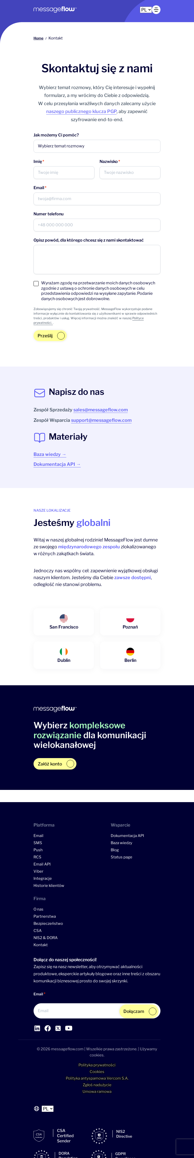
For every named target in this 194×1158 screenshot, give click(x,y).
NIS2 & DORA (46, 938)
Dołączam (133, 1011)
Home (38, 38)
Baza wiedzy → (50, 454)
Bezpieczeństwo (48, 923)
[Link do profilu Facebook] (47, 1028)
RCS (37, 857)
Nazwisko (110, 162)
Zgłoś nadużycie (97, 1085)
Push (38, 850)
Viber (38, 871)
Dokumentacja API (127, 835)
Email (40, 188)
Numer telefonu (48, 214)
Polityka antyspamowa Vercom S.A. (97, 1078)
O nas (38, 909)
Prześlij (45, 335)
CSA (38, 930)
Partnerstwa (45, 916)
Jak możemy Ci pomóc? (56, 135)
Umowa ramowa (97, 1091)
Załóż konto (50, 763)
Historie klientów (49, 885)
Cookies (97, 1071)
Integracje (43, 878)
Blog (115, 850)
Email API (42, 864)
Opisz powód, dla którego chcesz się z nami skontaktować (89, 240)
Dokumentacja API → (57, 464)
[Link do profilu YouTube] (58, 1028)
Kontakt (41, 945)
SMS (38, 843)
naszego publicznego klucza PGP (81, 111)
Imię (39, 162)
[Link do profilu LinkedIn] (37, 1028)
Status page (121, 857)
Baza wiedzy (121, 843)
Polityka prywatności (97, 1065)
